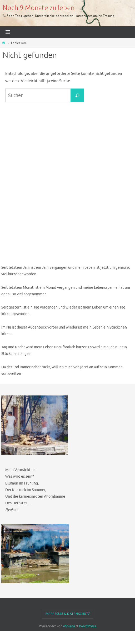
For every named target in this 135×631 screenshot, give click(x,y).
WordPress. (88, 626)
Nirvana (69, 626)
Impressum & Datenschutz (67, 614)
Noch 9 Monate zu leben (38, 8)
